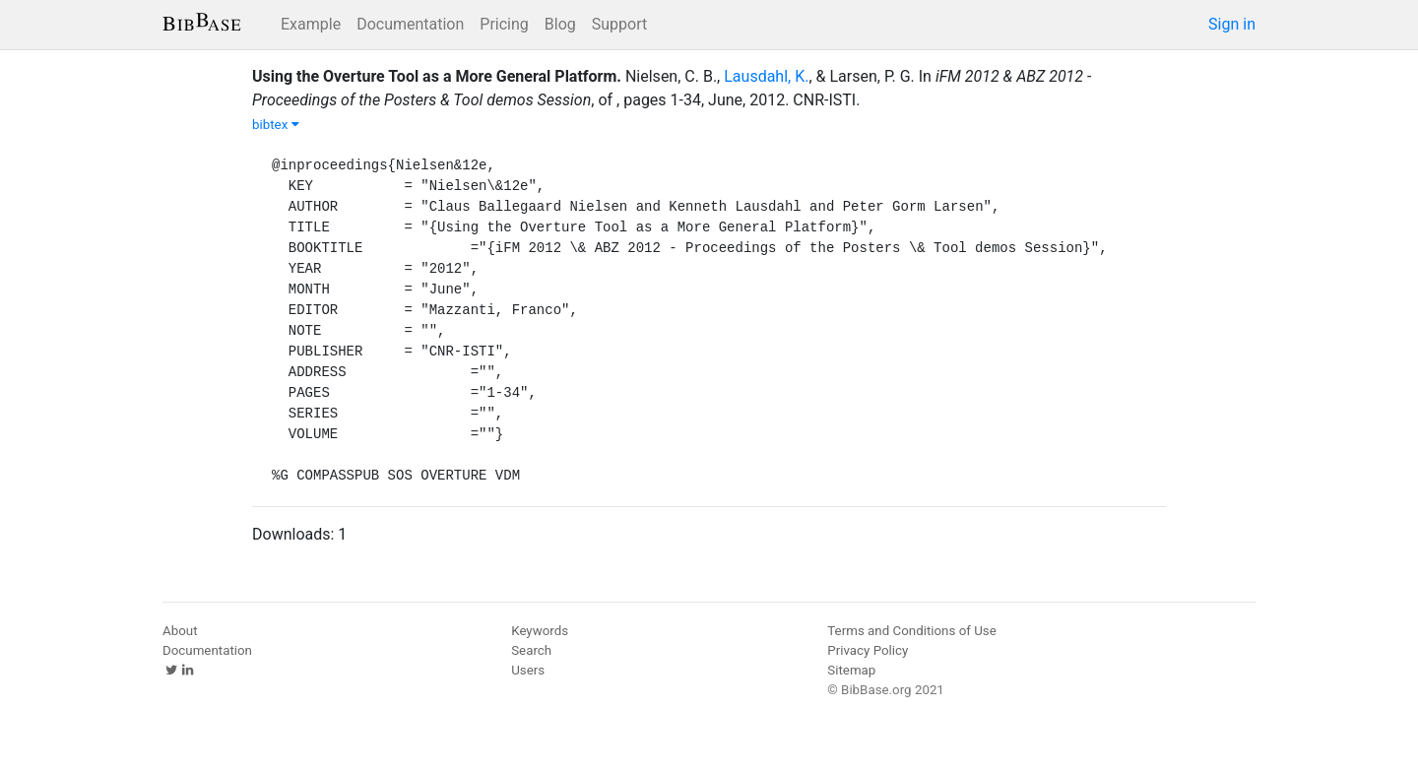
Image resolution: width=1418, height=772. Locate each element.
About (180, 630)
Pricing (504, 24)
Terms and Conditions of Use (911, 630)
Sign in (1232, 24)
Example (311, 24)
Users (528, 670)
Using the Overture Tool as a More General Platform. (436, 76)
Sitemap (851, 670)
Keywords (539, 630)
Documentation (410, 24)
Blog (560, 24)
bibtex (275, 124)
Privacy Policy (867, 650)
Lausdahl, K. (766, 76)
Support (619, 24)
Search (531, 650)
